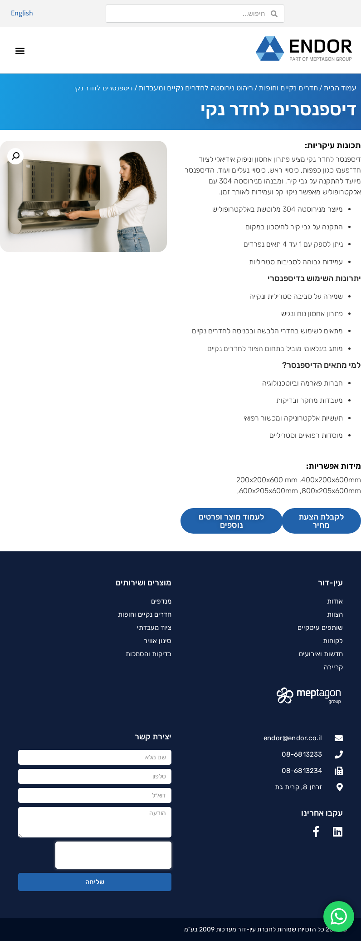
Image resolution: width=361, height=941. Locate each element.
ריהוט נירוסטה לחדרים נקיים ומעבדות (196, 88)
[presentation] (113, 855)
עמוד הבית (340, 88)
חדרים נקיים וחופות (288, 88)
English (22, 13)
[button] (20, 50)
